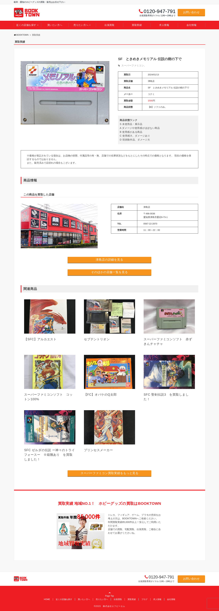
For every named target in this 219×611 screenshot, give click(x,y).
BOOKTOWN (21, 35)
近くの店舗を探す (26, 25)
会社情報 (191, 25)
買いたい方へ (54, 25)
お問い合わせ (191, 12)
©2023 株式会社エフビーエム (109, 606)
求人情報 (164, 25)
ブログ (144, 599)
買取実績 (137, 25)
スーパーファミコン (132, 65)
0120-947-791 (161, 577)
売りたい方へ (81, 25)
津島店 (151, 81)
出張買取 (109, 25)
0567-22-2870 (150, 223)
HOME (47, 599)
